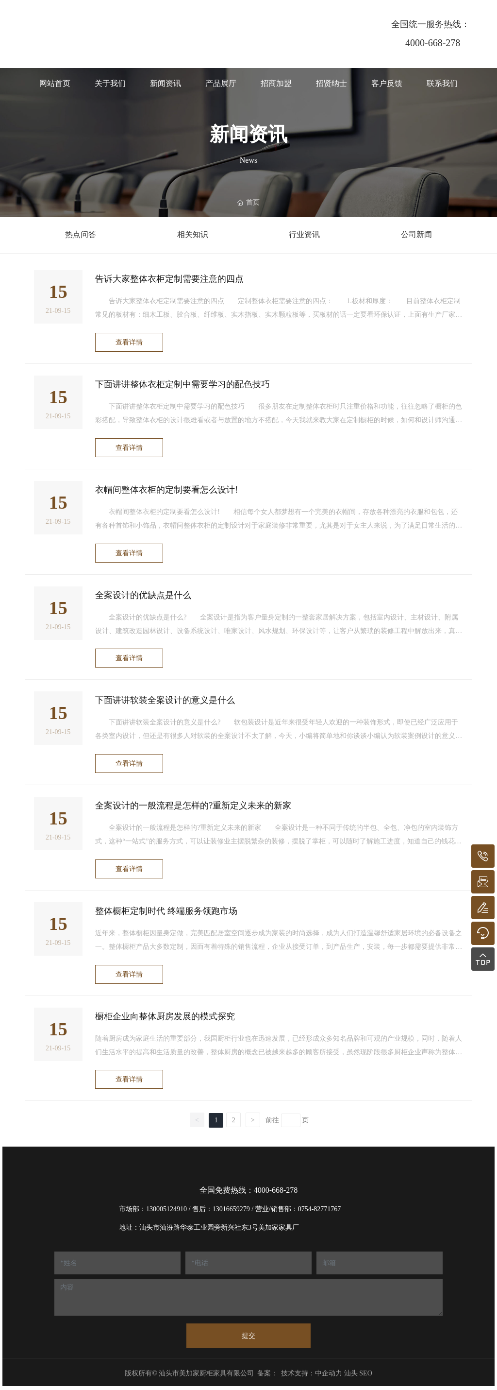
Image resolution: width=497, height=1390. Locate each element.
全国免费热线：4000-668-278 (248, 1190)
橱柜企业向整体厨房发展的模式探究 (165, 1016)
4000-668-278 (432, 42)
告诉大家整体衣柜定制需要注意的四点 (169, 279)
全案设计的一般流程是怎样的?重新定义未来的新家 (193, 805)
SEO (365, 1373)
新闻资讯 (248, 134)
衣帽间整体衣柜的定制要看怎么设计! (166, 490)
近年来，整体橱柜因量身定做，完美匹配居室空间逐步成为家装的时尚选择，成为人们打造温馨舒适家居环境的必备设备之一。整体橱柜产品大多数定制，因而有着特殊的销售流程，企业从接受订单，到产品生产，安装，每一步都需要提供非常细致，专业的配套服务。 (278, 946)
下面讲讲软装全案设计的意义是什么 (165, 700)
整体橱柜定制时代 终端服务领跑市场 (166, 911)
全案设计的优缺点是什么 (143, 595)
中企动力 (328, 1373)
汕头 (351, 1373)
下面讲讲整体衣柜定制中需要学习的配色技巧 (182, 384)
